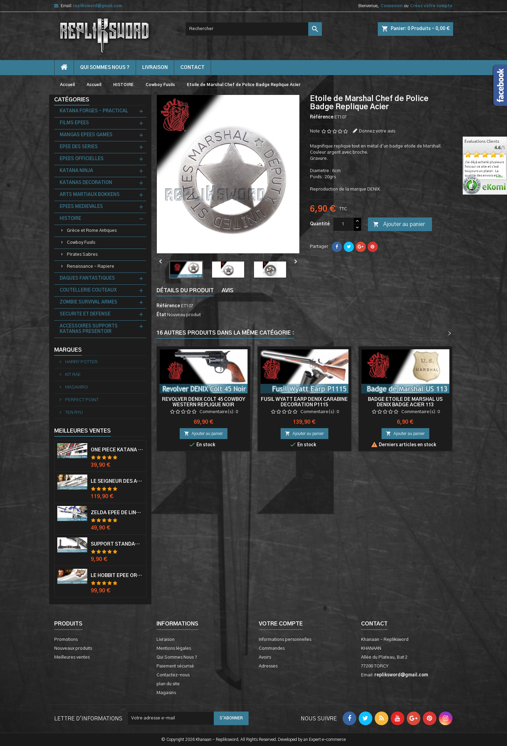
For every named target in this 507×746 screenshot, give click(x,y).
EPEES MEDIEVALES (81, 207)
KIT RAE (72, 374)
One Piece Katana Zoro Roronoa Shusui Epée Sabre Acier (117, 450)
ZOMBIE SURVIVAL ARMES (88, 302)
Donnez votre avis (377, 131)
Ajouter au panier (399, 224)
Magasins (166, 693)
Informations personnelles (285, 639)
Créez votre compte (431, 6)
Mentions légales (173, 648)
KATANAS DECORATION (86, 183)
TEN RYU (73, 412)
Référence (321, 117)
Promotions (66, 639)
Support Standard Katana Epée (117, 544)
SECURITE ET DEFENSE (85, 314)
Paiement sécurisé (175, 666)
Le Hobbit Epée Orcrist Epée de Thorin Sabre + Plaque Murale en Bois (117, 575)
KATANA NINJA (76, 171)
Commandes (272, 648)
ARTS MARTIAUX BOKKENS (90, 195)
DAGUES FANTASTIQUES (87, 278)
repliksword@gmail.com (97, 6)
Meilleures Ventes (82, 431)
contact (192, 67)
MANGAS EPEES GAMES (86, 135)
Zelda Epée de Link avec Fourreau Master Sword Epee (117, 512)
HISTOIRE (70, 218)
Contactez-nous (173, 675)
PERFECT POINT (81, 400)
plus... (500, 176)
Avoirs (265, 657)
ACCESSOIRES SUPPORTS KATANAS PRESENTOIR (89, 329)
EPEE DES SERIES (79, 147)
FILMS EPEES (74, 123)
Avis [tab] (228, 290)
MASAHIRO (76, 387)
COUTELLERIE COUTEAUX (88, 290)
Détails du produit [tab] (185, 290)
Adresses (268, 666)
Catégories (71, 99)
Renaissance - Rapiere (90, 266)
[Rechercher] (253, 29)
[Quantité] (343, 224)
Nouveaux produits (73, 648)
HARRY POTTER (81, 362)
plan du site (168, 684)
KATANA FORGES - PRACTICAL (94, 111)
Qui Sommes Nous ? (105, 67)
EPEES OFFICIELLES (82, 159)
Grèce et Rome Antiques (92, 230)
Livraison (155, 67)
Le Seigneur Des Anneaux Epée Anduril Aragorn (117, 481)
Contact (374, 624)
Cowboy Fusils (81, 242)
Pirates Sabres (82, 254)
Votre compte (281, 624)
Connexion (391, 6)
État (161, 315)
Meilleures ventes (72, 657)
